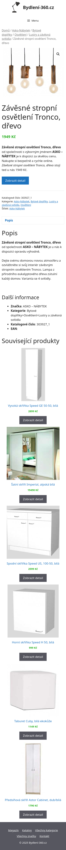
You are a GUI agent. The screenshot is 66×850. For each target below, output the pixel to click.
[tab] (33, 220)
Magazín (13, 830)
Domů (6, 30)
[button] (58, 54)
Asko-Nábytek (21, 30)
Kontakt (44, 836)
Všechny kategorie (46, 830)
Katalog (27, 830)
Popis (9, 220)
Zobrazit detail (15, 181)
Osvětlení (21, 35)
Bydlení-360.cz (38, 7)
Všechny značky (26, 836)
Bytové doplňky (39, 201)
